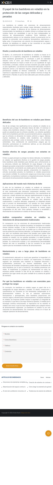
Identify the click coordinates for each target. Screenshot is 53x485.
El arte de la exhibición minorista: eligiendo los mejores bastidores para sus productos (14, 391)
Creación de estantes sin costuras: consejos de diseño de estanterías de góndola (40, 382)
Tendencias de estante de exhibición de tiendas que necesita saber (40, 391)
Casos (42, 377)
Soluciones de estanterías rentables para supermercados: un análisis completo (15, 382)
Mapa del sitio (25, 413)
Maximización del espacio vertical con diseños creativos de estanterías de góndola (14, 387)
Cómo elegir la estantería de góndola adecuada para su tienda (40, 387)
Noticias (48, 377)
